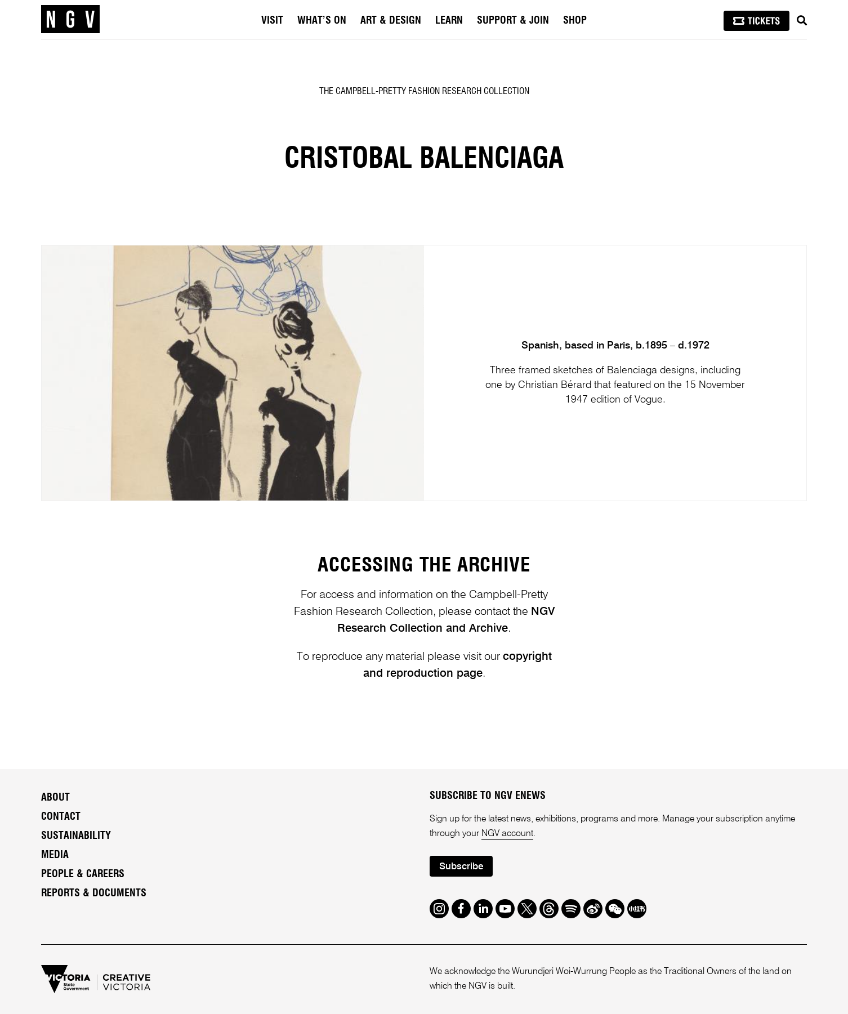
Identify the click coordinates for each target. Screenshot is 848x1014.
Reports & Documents (93, 893)
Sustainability (76, 836)
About (55, 798)
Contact (61, 817)
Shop (575, 21)
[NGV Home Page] (70, 19)
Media (55, 855)
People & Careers (82, 874)
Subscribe (461, 867)
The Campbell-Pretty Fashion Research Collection (424, 91)
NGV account (507, 833)
